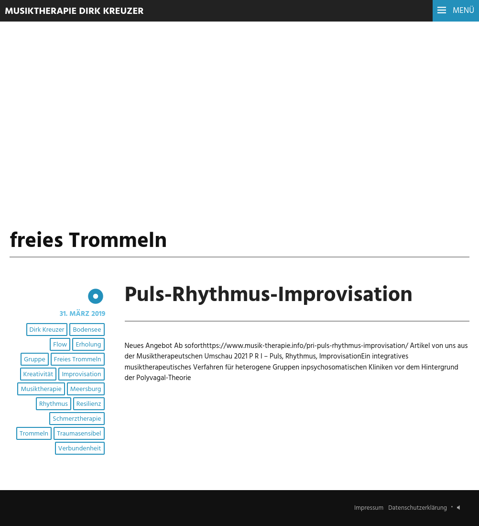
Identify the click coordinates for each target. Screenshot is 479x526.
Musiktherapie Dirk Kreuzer (74, 11)
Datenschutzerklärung (417, 508)
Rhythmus (53, 404)
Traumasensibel (79, 433)
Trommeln (34, 433)
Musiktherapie (41, 389)
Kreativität (38, 374)
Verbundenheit (79, 448)
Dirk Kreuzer (47, 330)
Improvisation (81, 374)
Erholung (88, 344)
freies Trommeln (77, 359)
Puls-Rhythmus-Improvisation (269, 296)
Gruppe (34, 359)
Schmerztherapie (77, 419)
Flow (60, 344)
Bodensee (87, 330)
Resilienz (88, 404)
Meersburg (85, 389)
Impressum (368, 508)
